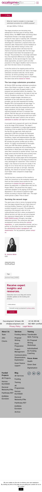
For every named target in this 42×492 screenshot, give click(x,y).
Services (18, 331)
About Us (5, 331)
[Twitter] (9, 263)
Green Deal (31, 364)
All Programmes (19, 386)
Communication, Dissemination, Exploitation (21, 357)
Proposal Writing (18, 339)
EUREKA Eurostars (5, 397)
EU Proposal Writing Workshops (32, 342)
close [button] (21, 489)
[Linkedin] (6, 263)
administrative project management (18, 228)
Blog (16, 373)
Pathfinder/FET (7, 393)
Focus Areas (32, 358)
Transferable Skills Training (32, 335)
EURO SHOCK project (11, 218)
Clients (4, 341)
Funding (18, 379)
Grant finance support (20, 364)
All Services (19, 376)
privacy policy (30, 308)
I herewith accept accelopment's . (21, 308)
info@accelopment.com (15, 324)
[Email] (13, 263)
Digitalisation (32, 368)
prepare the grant (19, 184)
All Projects (6, 378)
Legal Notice (27, 326)
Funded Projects (5, 374)
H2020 (16, 277)
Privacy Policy (15, 326)
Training (30, 331)
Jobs (3, 338)
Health (29, 361)
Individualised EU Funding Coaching (32, 351)
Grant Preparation (19, 344)
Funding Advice (21, 334)
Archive (17, 412)
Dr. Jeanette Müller (11, 254)
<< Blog (7, 15)
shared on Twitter (24, 79)
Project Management (20, 350)
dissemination (9, 230)
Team (4, 334)
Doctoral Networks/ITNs (7, 388)
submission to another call (13, 120)
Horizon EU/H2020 (6, 382)
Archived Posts (9, 277)
